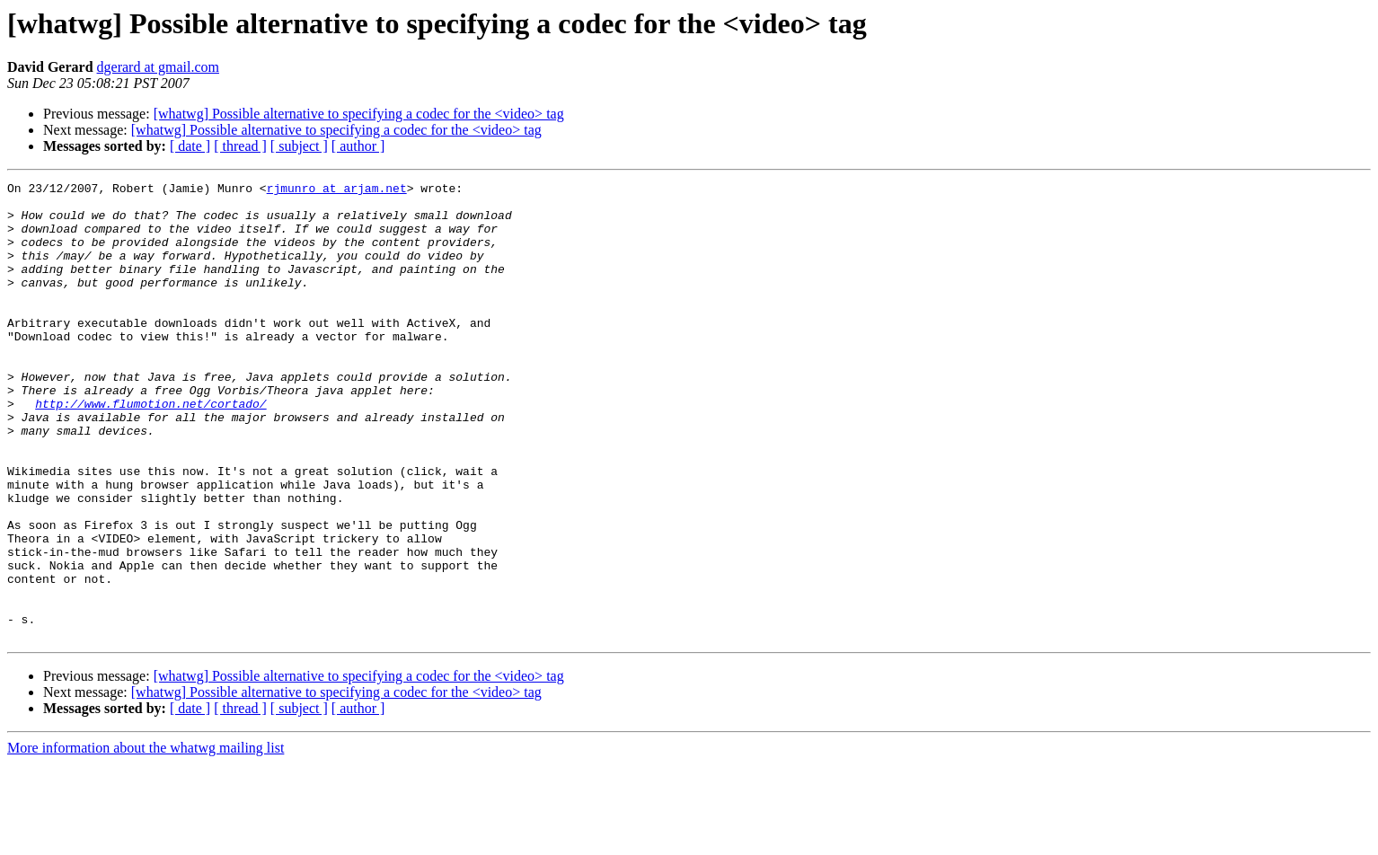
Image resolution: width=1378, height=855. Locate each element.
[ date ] (190, 146)
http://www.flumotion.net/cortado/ (150, 449)
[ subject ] (299, 146)
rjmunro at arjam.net (337, 190)
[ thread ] (240, 146)
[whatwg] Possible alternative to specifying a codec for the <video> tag (359, 113)
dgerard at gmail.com (158, 67)
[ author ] (358, 146)
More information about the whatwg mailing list (145, 839)
